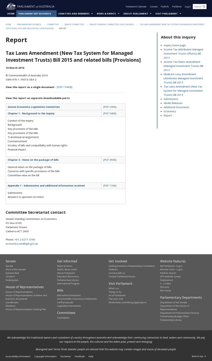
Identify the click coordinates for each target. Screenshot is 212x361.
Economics (170, 111)
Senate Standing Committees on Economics (111, 24)
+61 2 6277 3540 (24, 239)
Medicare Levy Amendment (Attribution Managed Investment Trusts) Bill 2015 (183, 78)
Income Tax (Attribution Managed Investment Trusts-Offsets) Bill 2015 (183, 53)
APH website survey (170, 276)
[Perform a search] (204, 6)
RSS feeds (165, 290)
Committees (53, 24)
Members (11, 305)
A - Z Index (165, 283)
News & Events (106, 13)
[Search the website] (200, 6)
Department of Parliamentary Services (179, 312)
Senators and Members (73, 13)
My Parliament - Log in (171, 265)
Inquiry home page (175, 45)
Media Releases (173, 103)
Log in (188, 6)
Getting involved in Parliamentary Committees (132, 265)
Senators (10, 276)
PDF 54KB (110, 113)
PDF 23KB (110, 106)
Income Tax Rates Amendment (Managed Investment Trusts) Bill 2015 (183, 66)
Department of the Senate (173, 302)
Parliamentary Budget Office (174, 316)
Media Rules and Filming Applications (127, 302)
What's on (114, 288)
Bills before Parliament (69, 295)
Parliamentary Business (35, 13)
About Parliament (135, 13)
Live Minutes (12, 302)
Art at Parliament (117, 295)
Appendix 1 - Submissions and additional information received (46, 185)
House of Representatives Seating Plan (26, 309)
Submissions (171, 99)
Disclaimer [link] (65, 356)
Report (168, 115)
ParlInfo (165, 6)
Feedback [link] (80, 356)
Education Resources (68, 276)
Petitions (113, 269)
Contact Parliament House (122, 276)
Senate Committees (74, 24)
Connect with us (117, 273)
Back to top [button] (199, 356)
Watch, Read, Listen (67, 269)
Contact (154, 6)
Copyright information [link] (45, 356)
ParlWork (177, 6)
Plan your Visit (116, 298)
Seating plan (12, 280)
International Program (68, 283)
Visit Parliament (167, 13)
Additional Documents (176, 107)
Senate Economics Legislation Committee (34, 106)
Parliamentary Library (68, 280)
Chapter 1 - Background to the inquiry (31, 113)
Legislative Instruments (69, 305)
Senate (9, 265)
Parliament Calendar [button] (136, 6)
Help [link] (91, 356)
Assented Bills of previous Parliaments (77, 298)
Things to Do (115, 291)
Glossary (164, 286)
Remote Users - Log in (171, 269)
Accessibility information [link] (18, 356)
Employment (166, 280)
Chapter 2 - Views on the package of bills (33, 159)
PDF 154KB (64, 87)
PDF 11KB (110, 185)
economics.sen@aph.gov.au (22, 243)
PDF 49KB (110, 159)
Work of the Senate (16, 269)
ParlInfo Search (168, 273)
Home (11, 13)
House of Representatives (19, 291)
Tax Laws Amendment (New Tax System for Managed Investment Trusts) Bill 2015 (183, 90)
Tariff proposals (65, 302)
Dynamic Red (12, 273)
